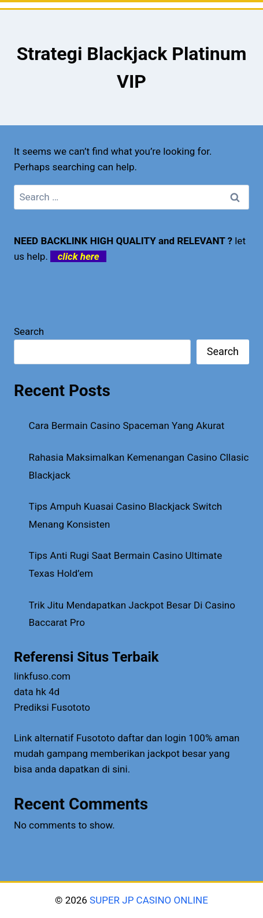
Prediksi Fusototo (52, 707)
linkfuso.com (42, 676)
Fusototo (95, 738)
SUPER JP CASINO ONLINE (147, 900)
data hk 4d (37, 691)
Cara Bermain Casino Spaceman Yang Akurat (127, 425)
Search (29, 331)
